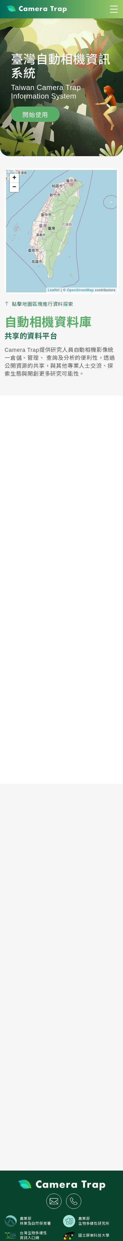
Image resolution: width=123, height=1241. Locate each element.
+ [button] (14, 178)
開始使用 (35, 114)
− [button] (14, 187)
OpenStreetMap (80, 290)
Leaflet (54, 290)
